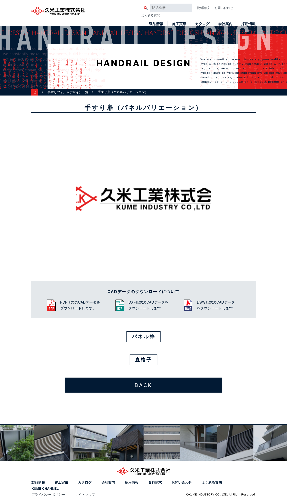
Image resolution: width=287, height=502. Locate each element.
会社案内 (225, 24)
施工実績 (179, 24)
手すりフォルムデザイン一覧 (68, 92)
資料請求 (203, 8)
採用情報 (248, 24)
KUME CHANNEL (45, 488)
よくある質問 (150, 15)
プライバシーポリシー (48, 494)
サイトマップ (85, 494)
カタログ (202, 24)
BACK (143, 385)
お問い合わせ (223, 8)
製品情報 (156, 24)
